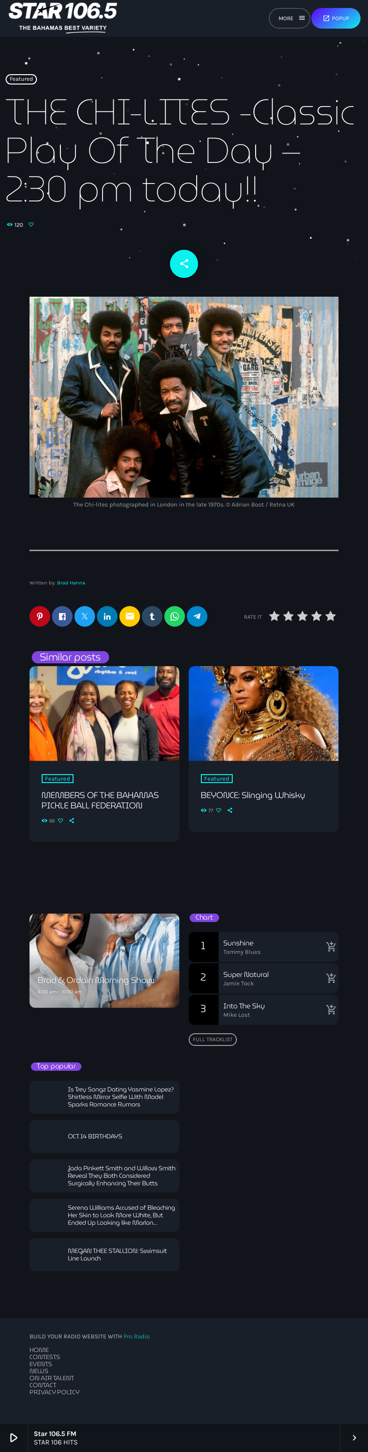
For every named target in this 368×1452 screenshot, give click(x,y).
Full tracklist (213, 1039)
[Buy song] (329, 947)
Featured (21, 79)
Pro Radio (137, 1336)
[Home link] (62, 18)
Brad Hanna (71, 583)
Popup (336, 18)
